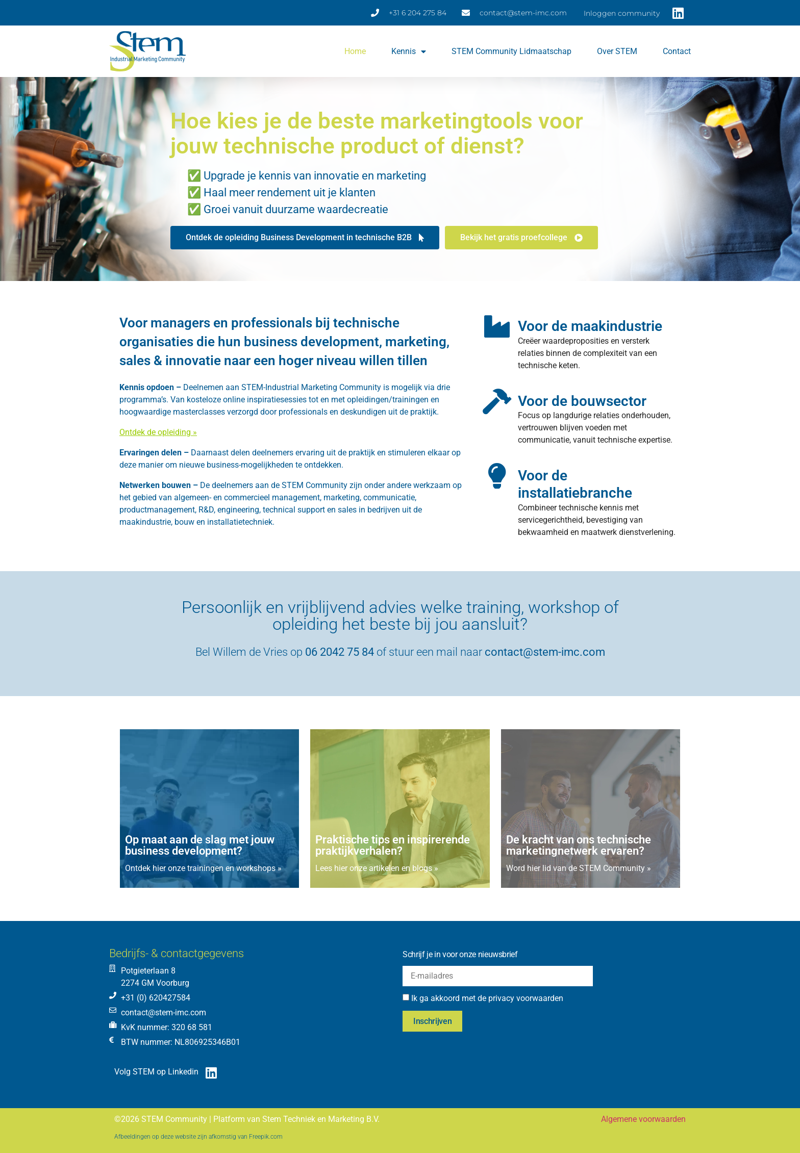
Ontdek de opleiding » (158, 432)
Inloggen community (622, 13)
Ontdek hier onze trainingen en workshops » (203, 868)
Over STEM (617, 51)
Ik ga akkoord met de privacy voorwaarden (487, 998)
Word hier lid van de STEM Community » (578, 868)
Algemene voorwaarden (643, 1119)
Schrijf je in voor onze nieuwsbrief (460, 954)
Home (355, 51)
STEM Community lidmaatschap (511, 51)
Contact (677, 51)
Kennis (408, 51)
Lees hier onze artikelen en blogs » (376, 868)
